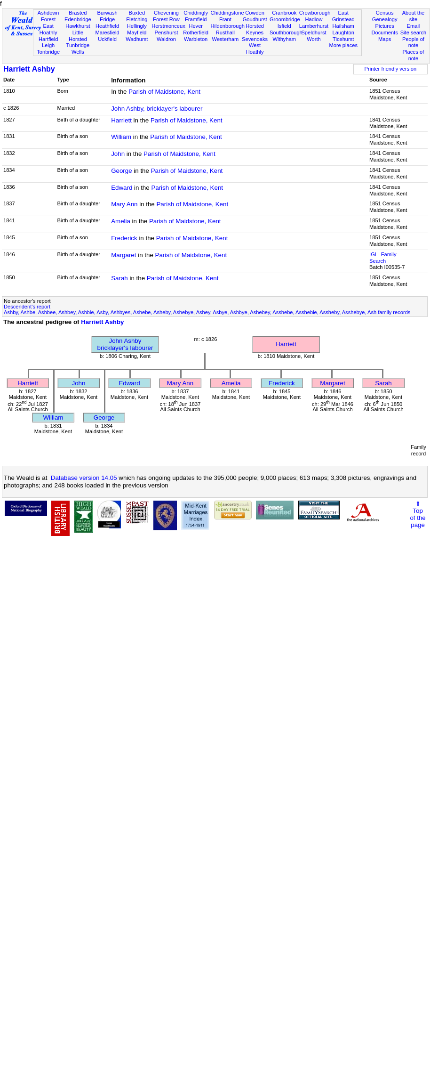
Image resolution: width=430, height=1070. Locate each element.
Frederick (124, 238)
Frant (225, 19)
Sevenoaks (255, 39)
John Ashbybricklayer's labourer (125, 344)
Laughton (343, 32)
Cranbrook (284, 13)
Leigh (48, 45)
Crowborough (315, 13)
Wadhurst (137, 39)
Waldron (166, 39)
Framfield (196, 19)
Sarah (119, 278)
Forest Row (166, 19)
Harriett (121, 120)
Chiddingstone (227, 13)
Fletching (136, 19)
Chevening (166, 13)
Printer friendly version (391, 69)
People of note (413, 42)
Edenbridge (77, 19)
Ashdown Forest (48, 16)
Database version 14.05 (84, 477)
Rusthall (225, 32)
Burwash (107, 13)
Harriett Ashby (29, 69)
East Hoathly (48, 29)
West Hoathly (255, 48)
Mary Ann (124, 204)
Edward (121, 187)
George (121, 170)
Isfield (284, 26)
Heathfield (107, 26)
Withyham (284, 39)
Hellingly (137, 26)
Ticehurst (343, 39)
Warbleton (195, 39)
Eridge (107, 19)
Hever (196, 26)
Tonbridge (48, 52)
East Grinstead (343, 16)
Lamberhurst (313, 26)
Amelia (120, 221)
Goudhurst (255, 19)
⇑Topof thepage (417, 514)
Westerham (225, 39)
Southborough (286, 32)
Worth (313, 39)
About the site (413, 16)
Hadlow (313, 19)
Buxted (136, 13)
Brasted (78, 13)
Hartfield (48, 39)
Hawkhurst (77, 26)
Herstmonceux (168, 26)
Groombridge (285, 19)
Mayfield (136, 32)
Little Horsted (78, 36)
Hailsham (343, 26)
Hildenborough (228, 26)
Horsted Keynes (255, 29)
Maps (384, 39)
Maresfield (107, 32)
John (118, 153)
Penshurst (166, 32)
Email (413, 26)
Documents (385, 32)
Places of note (413, 55)
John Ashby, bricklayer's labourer (156, 108)
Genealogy (385, 19)
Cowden (254, 13)
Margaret (123, 255)
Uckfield (107, 39)
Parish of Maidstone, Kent (164, 91)
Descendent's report (27, 306)
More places (343, 45)
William (121, 136)
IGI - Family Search (382, 257)
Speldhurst (313, 32)
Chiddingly (195, 13)
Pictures (384, 26)
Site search (413, 32)
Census (385, 13)
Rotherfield (195, 32)
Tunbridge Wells (78, 48)
